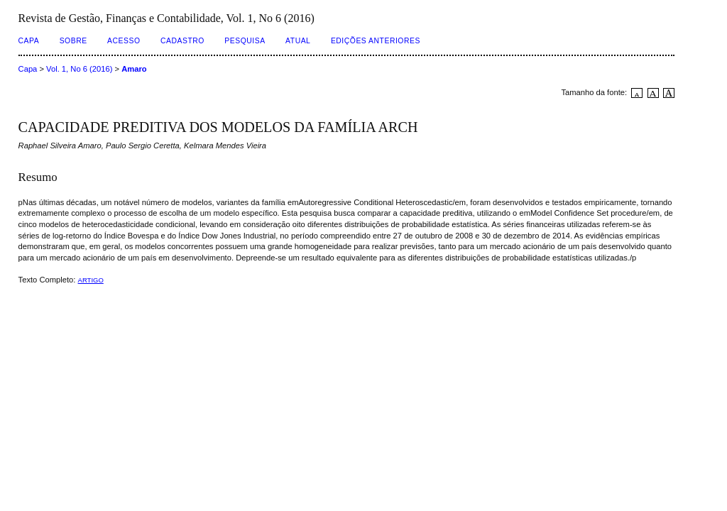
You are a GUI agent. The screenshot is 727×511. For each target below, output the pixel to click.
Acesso (123, 41)
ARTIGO (91, 280)
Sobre (73, 41)
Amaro (133, 69)
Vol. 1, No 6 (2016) (79, 69)
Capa (29, 41)
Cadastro (182, 41)
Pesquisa (244, 41)
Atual (297, 41)
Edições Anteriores (375, 41)
